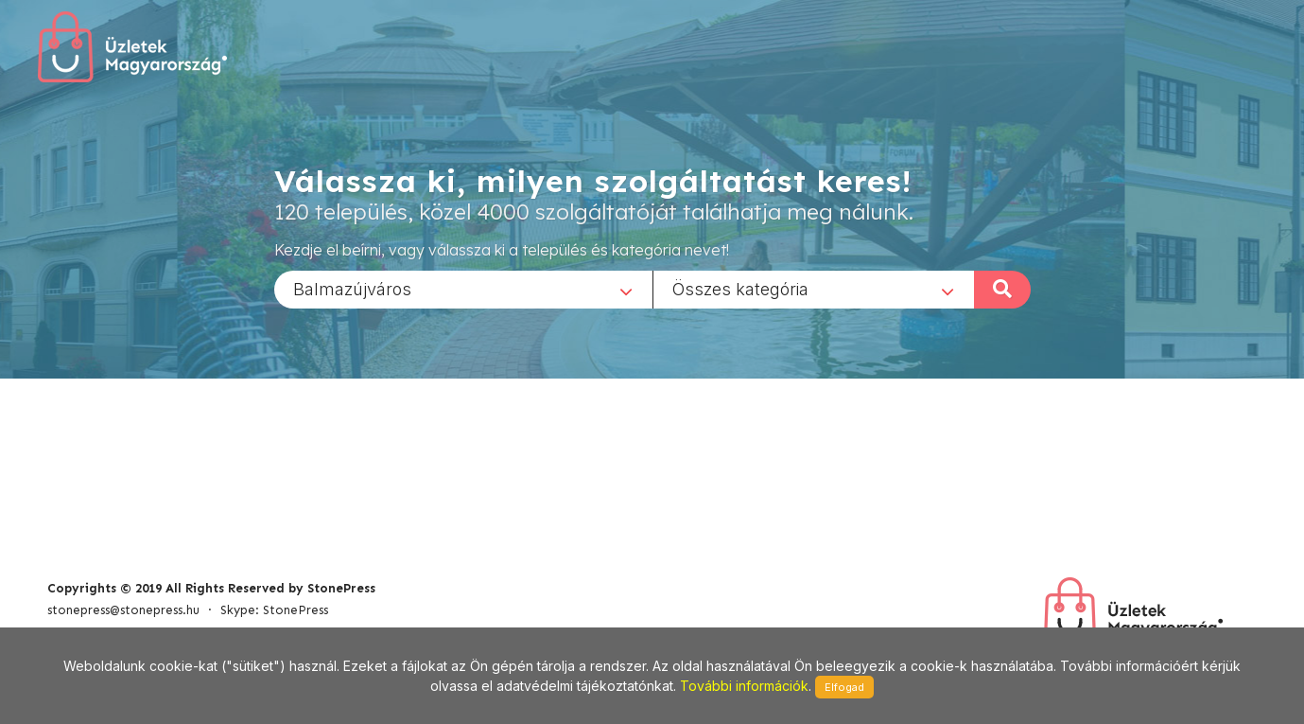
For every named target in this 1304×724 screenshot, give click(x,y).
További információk (744, 686)
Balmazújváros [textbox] (352, 288)
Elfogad (844, 687)
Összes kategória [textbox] (740, 288)
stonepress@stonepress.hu (123, 610)
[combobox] (463, 289)
